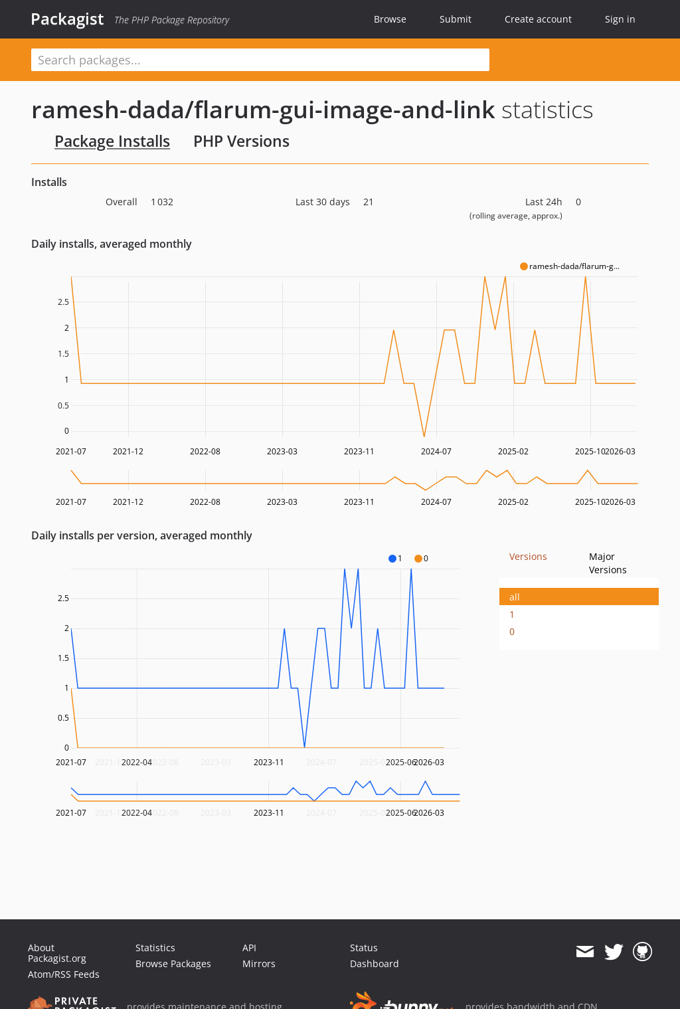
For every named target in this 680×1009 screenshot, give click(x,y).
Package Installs (112, 140)
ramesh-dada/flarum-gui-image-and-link (263, 109)
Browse (390, 19)
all (514, 597)
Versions (528, 556)
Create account (538, 19)
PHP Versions (241, 140)
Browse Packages (173, 963)
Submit (455, 19)
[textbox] (260, 59)
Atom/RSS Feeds (64, 974)
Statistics (155, 947)
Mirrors (259, 963)
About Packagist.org (57, 952)
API (249, 947)
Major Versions (608, 563)
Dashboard (374, 963)
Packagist (67, 18)
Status (364, 947)
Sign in (620, 19)
